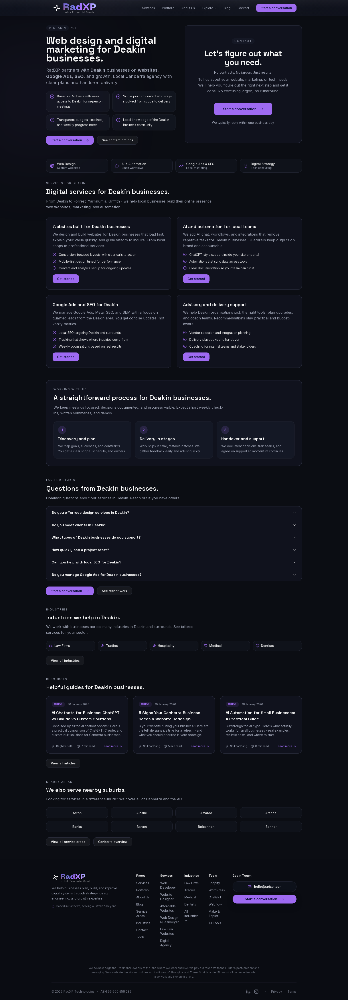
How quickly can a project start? (174, 549)
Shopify (214, 883)
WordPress (217, 890)
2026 (59, 991)
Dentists (190, 904)
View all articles (63, 763)
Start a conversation (276, 8)
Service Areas (142, 913)
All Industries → (191, 915)
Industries (143, 923)
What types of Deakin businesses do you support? (174, 537)
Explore (209, 8)
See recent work (114, 591)
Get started (66, 279)
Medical (190, 897)
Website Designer (167, 897)
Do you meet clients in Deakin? (174, 524)
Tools (140, 937)
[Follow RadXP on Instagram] (256, 991)
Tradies (190, 890)
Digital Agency (166, 943)
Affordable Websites (168, 908)
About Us (188, 8)
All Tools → (217, 923)
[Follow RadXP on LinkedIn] (248, 991)
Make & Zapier (214, 913)
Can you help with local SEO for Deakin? (174, 562)
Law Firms (191, 883)
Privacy (276, 991)
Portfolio (168, 8)
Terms (292, 991)
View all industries (65, 660)
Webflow (215, 904)
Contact (243, 8)
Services (148, 8)
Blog (227, 8)
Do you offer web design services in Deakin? (174, 512)
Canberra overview (113, 841)
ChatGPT (215, 897)
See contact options (117, 140)
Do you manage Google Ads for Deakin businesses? (174, 574)
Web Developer (168, 885)
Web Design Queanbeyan (169, 920)
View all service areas (68, 841)
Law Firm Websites (167, 931)
